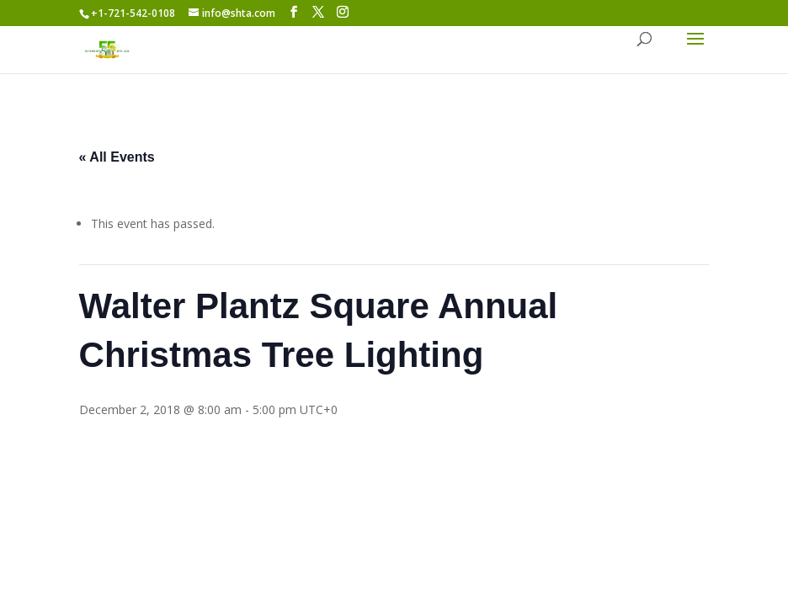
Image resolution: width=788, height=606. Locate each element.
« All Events (117, 157)
